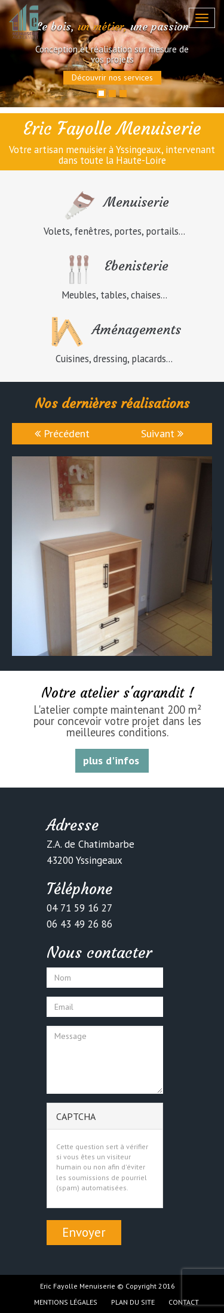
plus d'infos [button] (111, 760)
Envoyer (84, 1232)
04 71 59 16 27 (79, 907)
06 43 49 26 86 (79, 924)
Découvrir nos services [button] (112, 77)
